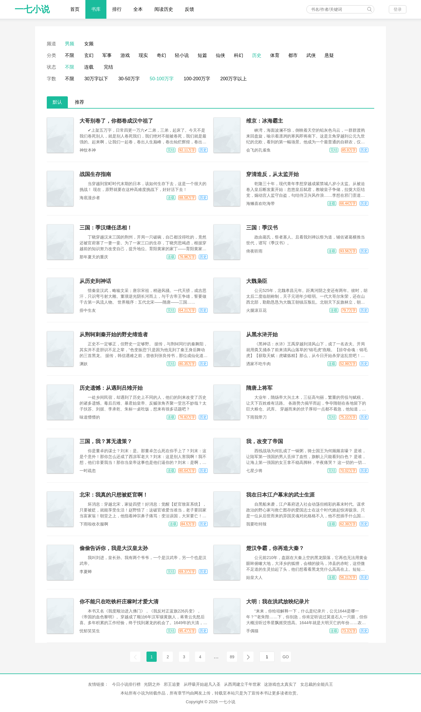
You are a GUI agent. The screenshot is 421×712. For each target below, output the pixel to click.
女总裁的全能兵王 (316, 684)
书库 (96, 9)
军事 (107, 55)
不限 (69, 55)
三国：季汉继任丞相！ (106, 228)
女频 (89, 43)
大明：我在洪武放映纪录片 (277, 602)
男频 (69, 43)
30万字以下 (96, 78)
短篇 (202, 55)
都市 (293, 55)
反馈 (189, 9)
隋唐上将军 (259, 388)
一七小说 (32, 9)
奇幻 (161, 55)
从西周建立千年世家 (242, 684)
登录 (398, 9)
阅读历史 (163, 9)
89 (232, 656)
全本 (138, 9)
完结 (108, 67)
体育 (274, 55)
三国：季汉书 (262, 228)
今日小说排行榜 (126, 684)
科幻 (238, 55)
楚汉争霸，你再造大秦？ (275, 548)
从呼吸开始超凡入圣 (202, 684)
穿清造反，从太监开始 (272, 174)
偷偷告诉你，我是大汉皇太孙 (114, 548)
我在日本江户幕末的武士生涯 (280, 495)
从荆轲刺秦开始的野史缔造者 (114, 334)
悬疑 (329, 55)
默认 (57, 102)
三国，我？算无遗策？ (106, 441)
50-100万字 (162, 78)
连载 (89, 67)
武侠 (311, 55)
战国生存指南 (95, 174)
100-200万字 (197, 78)
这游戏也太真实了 (280, 684)
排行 (117, 9)
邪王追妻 (172, 684)
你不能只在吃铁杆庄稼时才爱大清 (119, 602)
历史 (256, 55)
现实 (143, 55)
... (216, 656)
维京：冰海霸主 (264, 121)
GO (285, 656)
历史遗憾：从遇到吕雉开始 (111, 388)
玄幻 (89, 55)
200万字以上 (233, 78)
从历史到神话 (95, 281)
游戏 (125, 55)
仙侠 (220, 55)
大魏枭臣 (256, 281)
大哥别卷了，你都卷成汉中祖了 (116, 121)
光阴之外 (152, 684)
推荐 (79, 102)
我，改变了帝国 (264, 441)
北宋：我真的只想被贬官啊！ (114, 495)
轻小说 (182, 55)
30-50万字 (129, 78)
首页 (75, 9)
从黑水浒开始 (262, 334)
